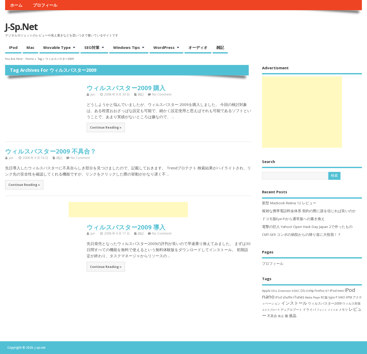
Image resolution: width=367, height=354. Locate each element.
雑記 (220, 47)
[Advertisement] (128, 209)
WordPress (164, 48)
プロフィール (45, 5)
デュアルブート (291, 309)
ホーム (16, 5)
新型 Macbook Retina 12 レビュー (289, 203)
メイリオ (333, 309)
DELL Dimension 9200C (285, 291)
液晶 (292, 315)
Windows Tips (127, 48)
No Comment (162, 94)
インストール (294, 303)
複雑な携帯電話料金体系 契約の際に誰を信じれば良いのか (309, 211)
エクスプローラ (271, 309)
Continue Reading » (106, 127)
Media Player (312, 297)
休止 (281, 316)
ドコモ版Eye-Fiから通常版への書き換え (293, 218)
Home (29, 59)
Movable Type (57, 48)
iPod (13, 47)
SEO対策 (92, 48)
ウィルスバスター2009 (325, 303)
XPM (349, 297)
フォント (322, 309)
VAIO (341, 297)
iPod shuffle (284, 297)
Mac (30, 47)
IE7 (327, 291)
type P (333, 297)
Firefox (319, 291)
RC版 (324, 297)
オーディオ (197, 47)
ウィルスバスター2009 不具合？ (50, 151)
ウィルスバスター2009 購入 (126, 88)
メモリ (343, 309)
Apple (266, 291)
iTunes (298, 297)
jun (92, 94)
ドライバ (309, 309)
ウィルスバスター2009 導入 (126, 227)
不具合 (272, 316)
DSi (302, 291)
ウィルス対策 (351, 303)
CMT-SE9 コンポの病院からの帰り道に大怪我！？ (301, 234)
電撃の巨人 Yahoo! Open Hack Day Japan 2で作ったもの (307, 226)
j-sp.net (21, 26)
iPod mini (337, 290)
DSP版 (310, 291)
